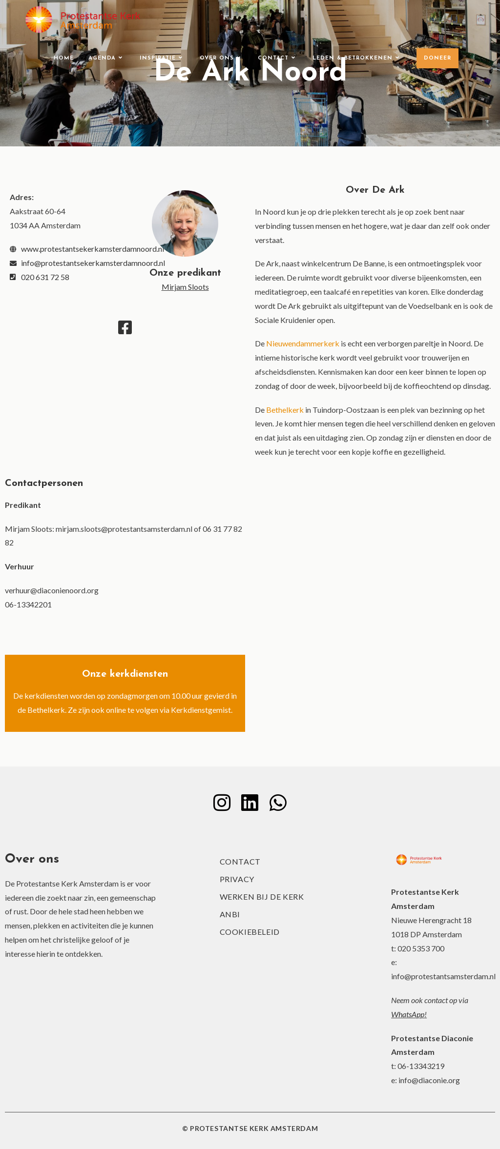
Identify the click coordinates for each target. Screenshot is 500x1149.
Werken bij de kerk (262, 896)
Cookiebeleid (250, 931)
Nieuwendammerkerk (302, 343)
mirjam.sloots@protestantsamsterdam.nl (124, 528)
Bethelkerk (285, 409)
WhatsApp (407, 1014)
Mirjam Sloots (185, 286)
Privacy (237, 879)
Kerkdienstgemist (201, 709)
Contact (240, 861)
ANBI (230, 914)
